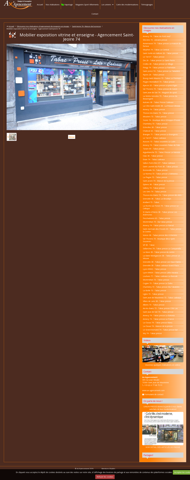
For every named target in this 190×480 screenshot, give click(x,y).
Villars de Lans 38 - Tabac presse (157, 301)
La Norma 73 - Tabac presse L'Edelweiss (160, 173)
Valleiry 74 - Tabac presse (154, 188)
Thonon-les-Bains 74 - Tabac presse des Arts (162, 195)
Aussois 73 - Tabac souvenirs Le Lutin (159, 141)
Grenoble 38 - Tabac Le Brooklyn (157, 198)
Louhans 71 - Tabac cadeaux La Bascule (160, 276)
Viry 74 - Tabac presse (152, 333)
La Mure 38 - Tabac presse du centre (158, 252)
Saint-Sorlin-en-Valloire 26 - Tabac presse (160, 53)
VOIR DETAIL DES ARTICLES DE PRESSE (162, 430)
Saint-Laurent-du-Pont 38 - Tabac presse (160, 166)
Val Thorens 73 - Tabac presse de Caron (160, 89)
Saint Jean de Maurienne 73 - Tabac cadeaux (162, 297)
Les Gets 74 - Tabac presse (154, 191)
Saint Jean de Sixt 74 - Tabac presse (158, 312)
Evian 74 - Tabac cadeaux (154, 159)
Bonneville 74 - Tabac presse (155, 170)
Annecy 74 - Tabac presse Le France (158, 319)
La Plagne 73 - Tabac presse (155, 177)
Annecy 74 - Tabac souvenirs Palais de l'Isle (161, 145)
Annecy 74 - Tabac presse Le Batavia (159, 315)
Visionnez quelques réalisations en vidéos (162, 365)
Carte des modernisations (127, 4)
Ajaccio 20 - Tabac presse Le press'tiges (160, 85)
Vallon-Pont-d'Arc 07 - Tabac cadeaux (159, 163)
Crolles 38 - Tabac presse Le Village (158, 64)
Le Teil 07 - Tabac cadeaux (154, 138)
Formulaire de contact (152, 394)
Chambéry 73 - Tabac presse (155, 123)
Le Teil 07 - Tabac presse (153, 57)
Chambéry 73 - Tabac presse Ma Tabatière (161, 287)
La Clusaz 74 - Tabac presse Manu (157, 322)
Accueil (40, 4)
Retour (72, 137)
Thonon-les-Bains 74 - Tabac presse (158, 113)
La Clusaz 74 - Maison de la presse (158, 326)
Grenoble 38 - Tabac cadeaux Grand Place (161, 265)
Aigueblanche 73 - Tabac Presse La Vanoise (161, 152)
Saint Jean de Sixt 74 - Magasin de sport (160, 92)
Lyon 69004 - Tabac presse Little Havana (160, 272)
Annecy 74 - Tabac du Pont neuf (156, 36)
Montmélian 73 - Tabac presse (156, 279)
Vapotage (69, 4)
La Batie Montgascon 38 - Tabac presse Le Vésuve (161, 257)
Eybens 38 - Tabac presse (154, 184)
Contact (95, 14)
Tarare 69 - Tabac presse (153, 148)
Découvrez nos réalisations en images (159, 29)
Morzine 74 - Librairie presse (155, 40)
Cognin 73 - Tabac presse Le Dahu (157, 283)
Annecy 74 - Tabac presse (154, 109)
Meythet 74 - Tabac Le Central (156, 49)
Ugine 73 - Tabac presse (153, 294)
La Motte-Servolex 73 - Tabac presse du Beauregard (160, 97)
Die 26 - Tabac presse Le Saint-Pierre (159, 60)
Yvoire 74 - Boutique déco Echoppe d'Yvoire (161, 120)
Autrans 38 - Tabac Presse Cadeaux (158, 102)
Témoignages (147, 4)
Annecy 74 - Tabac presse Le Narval (158, 225)
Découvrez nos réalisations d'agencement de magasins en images (43, 26)
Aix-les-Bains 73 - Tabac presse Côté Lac (160, 308)
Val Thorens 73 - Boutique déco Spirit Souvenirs (159, 240)
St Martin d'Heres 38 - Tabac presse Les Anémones (160, 213)
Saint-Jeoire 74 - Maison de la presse (86, 26)
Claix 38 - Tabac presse (153, 156)
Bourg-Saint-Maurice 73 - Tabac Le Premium (162, 78)
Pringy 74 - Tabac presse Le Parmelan (159, 67)
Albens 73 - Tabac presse (153, 304)
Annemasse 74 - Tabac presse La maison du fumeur (162, 44)
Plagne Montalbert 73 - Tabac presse (159, 82)
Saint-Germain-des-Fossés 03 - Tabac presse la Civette (162, 230)
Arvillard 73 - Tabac (151, 202)
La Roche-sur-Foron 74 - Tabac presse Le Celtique (161, 207)
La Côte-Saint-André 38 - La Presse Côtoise (161, 106)
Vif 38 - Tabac (149, 245)
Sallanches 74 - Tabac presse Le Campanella (162, 248)
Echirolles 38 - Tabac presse (155, 127)
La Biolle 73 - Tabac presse (154, 290)
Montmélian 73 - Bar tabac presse (157, 222)
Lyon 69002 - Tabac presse (154, 269)
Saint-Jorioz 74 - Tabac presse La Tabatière (161, 71)
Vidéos (147, 340)
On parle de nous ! (153, 401)
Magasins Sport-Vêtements (87, 4)
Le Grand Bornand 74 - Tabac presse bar (160, 329)
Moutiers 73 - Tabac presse (154, 116)
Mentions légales (108, 469)
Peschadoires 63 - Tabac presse (156, 218)
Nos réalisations (53, 4)
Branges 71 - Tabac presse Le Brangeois (160, 134)
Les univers (106, 4)
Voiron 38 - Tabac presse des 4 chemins (160, 235)
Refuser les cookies (105, 477)
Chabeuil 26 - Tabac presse (154, 131)
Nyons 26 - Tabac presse (153, 74)
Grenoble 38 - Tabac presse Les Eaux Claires (162, 262)
